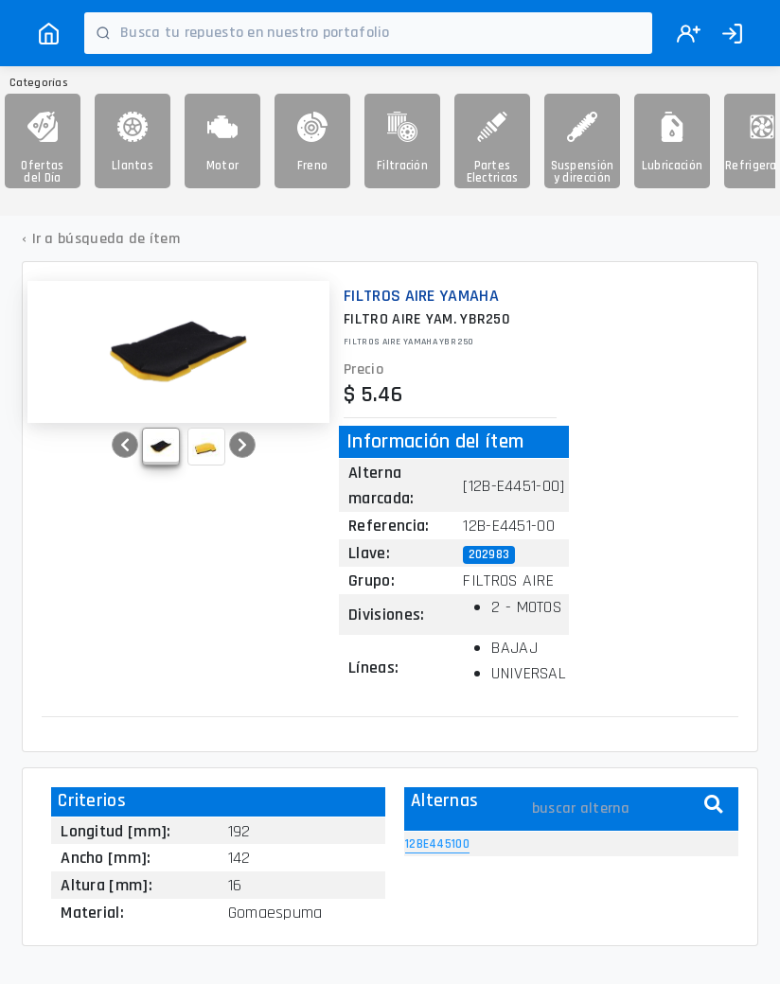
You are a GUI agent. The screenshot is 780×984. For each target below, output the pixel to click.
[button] (125, 444)
